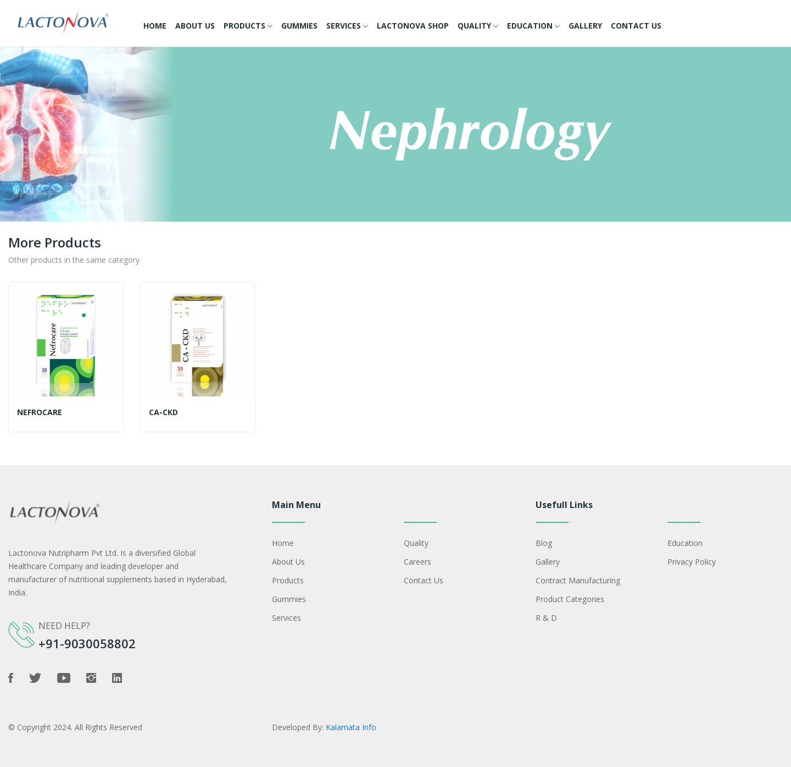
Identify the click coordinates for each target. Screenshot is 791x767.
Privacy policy (691, 561)
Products (248, 26)
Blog (544, 543)
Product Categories (570, 599)
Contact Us (636, 25)
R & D (546, 618)
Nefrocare (39, 412)
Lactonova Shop (413, 25)
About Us (195, 25)
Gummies (299, 25)
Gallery (585, 25)
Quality (478, 26)
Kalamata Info (351, 727)
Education (533, 26)
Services (347, 26)
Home (154, 25)
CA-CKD (163, 412)
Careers (417, 561)
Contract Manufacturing (578, 580)
